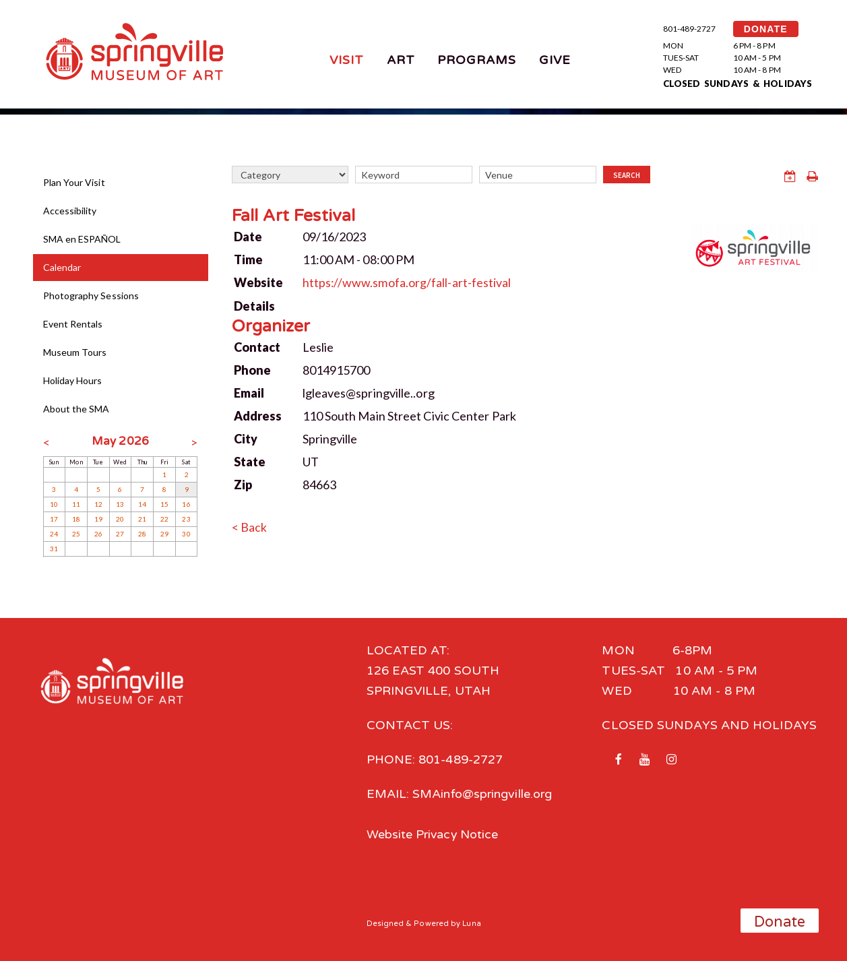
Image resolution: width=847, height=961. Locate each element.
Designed (385, 923)
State (249, 460)
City (245, 437)
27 (120, 534)
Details (255, 304)
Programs (477, 60)
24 (54, 534)
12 (98, 504)
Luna (472, 923)
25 (76, 534)
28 (142, 534)
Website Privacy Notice (434, 834)
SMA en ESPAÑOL (82, 239)
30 (186, 534)
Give (555, 60)
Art (401, 60)
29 (164, 534)
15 (164, 504)
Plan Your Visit (74, 182)
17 (54, 519)
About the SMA (76, 408)
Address (258, 414)
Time (248, 258)
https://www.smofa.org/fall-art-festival (408, 281)
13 (120, 504)
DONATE (766, 29)
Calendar (62, 267)
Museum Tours (75, 352)
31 (54, 549)
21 (142, 519)
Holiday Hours (72, 380)
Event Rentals (73, 324)
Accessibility (70, 210)
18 (76, 519)
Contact (257, 345)
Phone (252, 368)
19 (98, 519)
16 (186, 504)
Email (249, 391)
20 (120, 519)
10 (54, 504)
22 (164, 519)
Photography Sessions (91, 295)
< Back (250, 525)
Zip (243, 483)
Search (626, 175)
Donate (780, 922)
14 (142, 504)
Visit (347, 60)
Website (259, 281)
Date (248, 235)
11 (76, 504)
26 (98, 534)
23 (186, 519)
